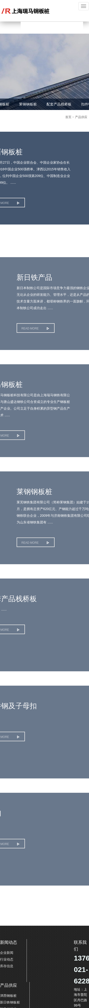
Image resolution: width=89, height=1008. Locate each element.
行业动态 (6, 959)
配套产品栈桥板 (59, 104)
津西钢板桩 (8, 996)
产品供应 (81, 117)
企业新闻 (6, 953)
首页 (68, 117)
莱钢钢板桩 (28, 104)
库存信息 (6, 966)
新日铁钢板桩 (10, 1002)
